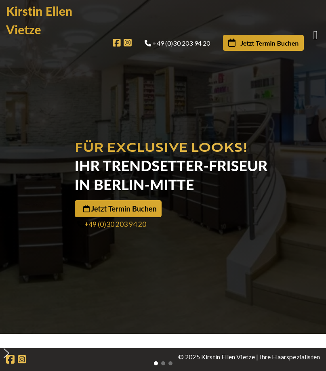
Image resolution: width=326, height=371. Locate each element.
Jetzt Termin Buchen (124, 208)
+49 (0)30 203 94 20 (115, 224)
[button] (166, 340)
